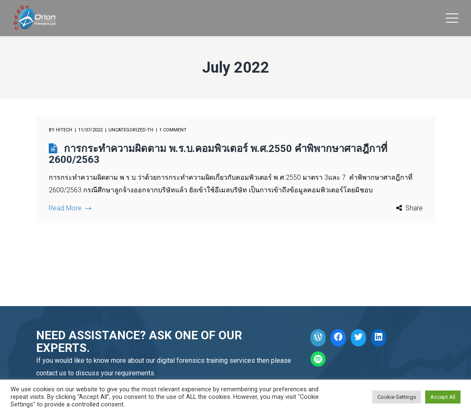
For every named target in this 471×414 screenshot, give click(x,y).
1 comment (173, 130)
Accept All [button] (442, 397)
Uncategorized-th (130, 130)
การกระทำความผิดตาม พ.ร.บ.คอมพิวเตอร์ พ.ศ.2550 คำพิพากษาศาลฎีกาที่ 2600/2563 (218, 154)
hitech (64, 130)
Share (414, 208)
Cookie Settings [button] (396, 397)
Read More (70, 208)
